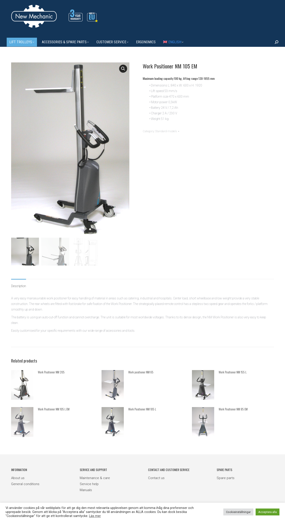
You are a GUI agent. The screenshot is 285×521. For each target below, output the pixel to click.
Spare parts (225, 478)
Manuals (86, 490)
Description (18, 286)
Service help (89, 484)
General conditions (25, 484)
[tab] (18, 284)
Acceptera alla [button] (267, 512)
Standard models (166, 131)
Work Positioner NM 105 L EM (53, 409)
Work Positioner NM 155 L (232, 372)
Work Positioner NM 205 (51, 372)
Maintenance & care (95, 478)
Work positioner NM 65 (140, 372)
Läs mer (95, 516)
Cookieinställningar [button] (238, 512)
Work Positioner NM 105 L (142, 409)
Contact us (156, 478)
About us (17, 478)
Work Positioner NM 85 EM (233, 409)
